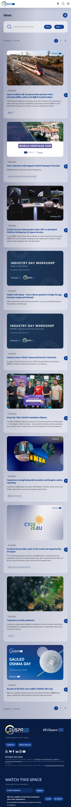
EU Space (53, 730)
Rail (12, 112)
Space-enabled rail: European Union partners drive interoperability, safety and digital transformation (30, 95)
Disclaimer (38, 759)
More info (13, 805)
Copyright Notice (47, 759)
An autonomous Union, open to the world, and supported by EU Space (34, 550)
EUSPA (52, 104)
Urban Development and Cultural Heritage (23, 176)
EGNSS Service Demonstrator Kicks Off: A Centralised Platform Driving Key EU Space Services (32, 230)
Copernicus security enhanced (20, 620)
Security (10, 636)
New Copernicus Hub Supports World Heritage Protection (33, 166)
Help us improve (25, 745)
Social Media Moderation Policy (54, 765)
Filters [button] (48, 27)
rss (65, 15)
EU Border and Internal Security (20, 567)
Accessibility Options (58, 3)
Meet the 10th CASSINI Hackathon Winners (27, 417)
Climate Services (16, 496)
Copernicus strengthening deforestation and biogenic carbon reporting (34, 481)
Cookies (55, 759)
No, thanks (58, 799)
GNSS (9, 239)
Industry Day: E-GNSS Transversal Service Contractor (31, 357)
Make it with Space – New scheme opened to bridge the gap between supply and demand (34, 296)
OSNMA (53, 693)
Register (40, 790)
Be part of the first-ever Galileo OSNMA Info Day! (30, 689)
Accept (48, 799)
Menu (68, 3)
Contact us (10, 745)
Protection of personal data (13, 761)
